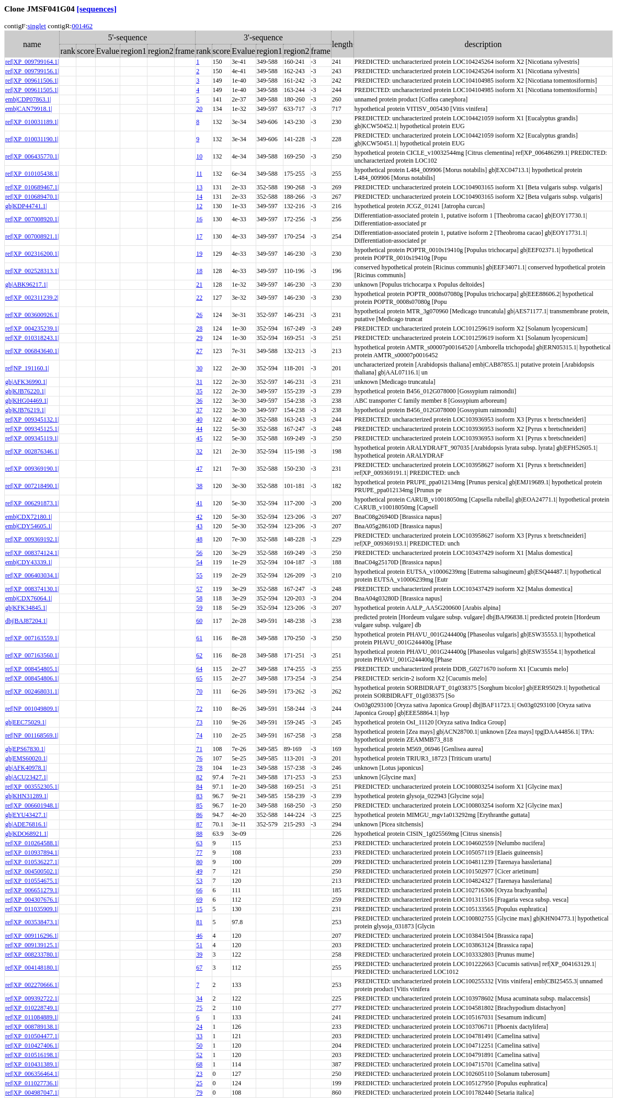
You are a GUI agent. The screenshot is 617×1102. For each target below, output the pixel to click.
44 (199, 429)
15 (199, 909)
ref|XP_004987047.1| (32, 1092)
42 (199, 516)
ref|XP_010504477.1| (32, 1036)
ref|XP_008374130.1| (32, 589)
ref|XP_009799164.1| (32, 61)
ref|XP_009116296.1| (32, 935)
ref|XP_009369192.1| (32, 539)
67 (199, 967)
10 (199, 156)
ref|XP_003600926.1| (32, 315)
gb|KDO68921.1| (26, 833)
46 (199, 935)
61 (199, 638)
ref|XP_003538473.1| (32, 922)
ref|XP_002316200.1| (32, 253)
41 (199, 503)
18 (199, 271)
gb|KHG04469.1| (26, 400)
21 (199, 284)
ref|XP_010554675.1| (32, 880)
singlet (36, 26)
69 (199, 899)
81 (199, 922)
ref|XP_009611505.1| (32, 90)
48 (199, 539)
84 (199, 786)
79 (199, 1092)
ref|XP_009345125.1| (32, 429)
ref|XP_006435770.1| (32, 156)
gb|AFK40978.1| (26, 767)
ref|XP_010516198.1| (32, 1055)
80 (199, 862)
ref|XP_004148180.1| (32, 967)
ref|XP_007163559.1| (32, 638)
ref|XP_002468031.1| (32, 691)
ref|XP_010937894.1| (32, 852)
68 (199, 1064)
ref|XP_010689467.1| (32, 187)
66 (199, 890)
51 (199, 945)
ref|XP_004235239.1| (32, 328)
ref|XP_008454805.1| (32, 669)
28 (199, 328)
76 (199, 758)
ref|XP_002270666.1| (32, 985)
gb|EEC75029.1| (25, 722)
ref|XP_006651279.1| (32, 890)
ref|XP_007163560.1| (32, 655)
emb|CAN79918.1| (28, 108)
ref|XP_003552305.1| (32, 786)
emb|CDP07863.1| (28, 99)
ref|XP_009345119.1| (32, 438)
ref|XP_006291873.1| (32, 503)
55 (199, 575)
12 (199, 206)
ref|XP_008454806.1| (32, 678)
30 (199, 368)
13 (199, 187)
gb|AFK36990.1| (26, 381)
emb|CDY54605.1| (28, 526)
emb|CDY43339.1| (28, 562)
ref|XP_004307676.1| (32, 899)
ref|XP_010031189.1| (32, 122)
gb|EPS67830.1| (25, 749)
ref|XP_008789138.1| (32, 1026)
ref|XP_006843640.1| (32, 351)
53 (199, 880)
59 (199, 607)
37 (199, 410)
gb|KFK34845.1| (26, 607)
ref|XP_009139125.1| (32, 945)
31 (199, 381)
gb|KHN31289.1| (26, 796)
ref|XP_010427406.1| (32, 1045)
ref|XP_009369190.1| (32, 468)
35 (199, 391)
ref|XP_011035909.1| (32, 909)
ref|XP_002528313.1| (32, 271)
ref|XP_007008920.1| (32, 219)
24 (199, 1026)
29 (199, 338)
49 (199, 871)
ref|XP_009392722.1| (32, 998)
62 (199, 655)
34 (199, 998)
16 (199, 219)
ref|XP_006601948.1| (32, 805)
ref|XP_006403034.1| (32, 575)
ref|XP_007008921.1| (32, 236)
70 (199, 691)
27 (199, 351)
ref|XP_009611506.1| (32, 80)
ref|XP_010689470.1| (32, 196)
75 (199, 1008)
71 (199, 749)
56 (199, 552)
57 (199, 589)
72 (199, 708)
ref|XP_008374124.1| (32, 552)
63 (199, 843)
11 (199, 173)
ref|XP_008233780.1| (32, 954)
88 (199, 833)
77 (199, 852)
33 (199, 1036)
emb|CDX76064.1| (28, 598)
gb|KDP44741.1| (26, 206)
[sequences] (97, 8)
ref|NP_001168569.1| (32, 735)
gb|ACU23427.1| (26, 777)
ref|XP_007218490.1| (32, 486)
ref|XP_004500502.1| (32, 871)
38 (199, 486)
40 (199, 419)
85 (199, 805)
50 (199, 1045)
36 (199, 400)
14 (199, 196)
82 (199, 777)
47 (199, 468)
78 (199, 767)
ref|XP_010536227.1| (32, 862)
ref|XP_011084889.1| (32, 1017)
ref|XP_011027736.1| (32, 1083)
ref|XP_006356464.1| (32, 1073)
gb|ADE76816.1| (26, 824)
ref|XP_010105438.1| (32, 173)
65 (199, 678)
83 (199, 796)
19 (199, 253)
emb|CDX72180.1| (28, 516)
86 (199, 815)
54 (199, 562)
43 (199, 526)
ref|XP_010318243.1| (32, 338)
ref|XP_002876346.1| (32, 451)
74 (199, 735)
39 (199, 954)
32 (199, 451)
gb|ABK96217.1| (26, 284)
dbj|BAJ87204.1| (26, 620)
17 (199, 236)
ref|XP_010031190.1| (32, 139)
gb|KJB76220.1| (25, 391)
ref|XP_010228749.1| (32, 1008)
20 (199, 108)
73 (199, 722)
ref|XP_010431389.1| (32, 1064)
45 (199, 438)
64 (199, 669)
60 (199, 620)
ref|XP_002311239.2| (32, 297)
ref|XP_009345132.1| (32, 419)
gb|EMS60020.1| (26, 758)
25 (199, 1083)
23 (199, 1073)
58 (199, 598)
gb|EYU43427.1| (26, 815)
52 (199, 1055)
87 (199, 824)
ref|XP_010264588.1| (32, 843)
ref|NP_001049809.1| (32, 708)
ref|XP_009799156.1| (32, 71)
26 (199, 315)
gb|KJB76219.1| (25, 410)
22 (199, 297)
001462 (82, 26)
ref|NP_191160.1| (27, 368)
